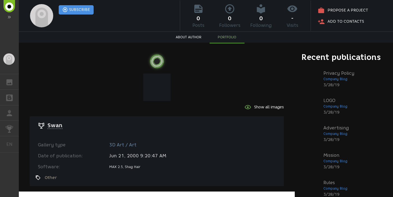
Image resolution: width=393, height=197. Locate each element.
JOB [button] (12, 113)
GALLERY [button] (12, 81)
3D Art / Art (122, 144)
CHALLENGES (12, 128)
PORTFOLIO (227, 37)
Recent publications (341, 57)
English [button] (11, 144)
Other (51, 177)
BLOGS (12, 97)
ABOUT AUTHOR (188, 37)
